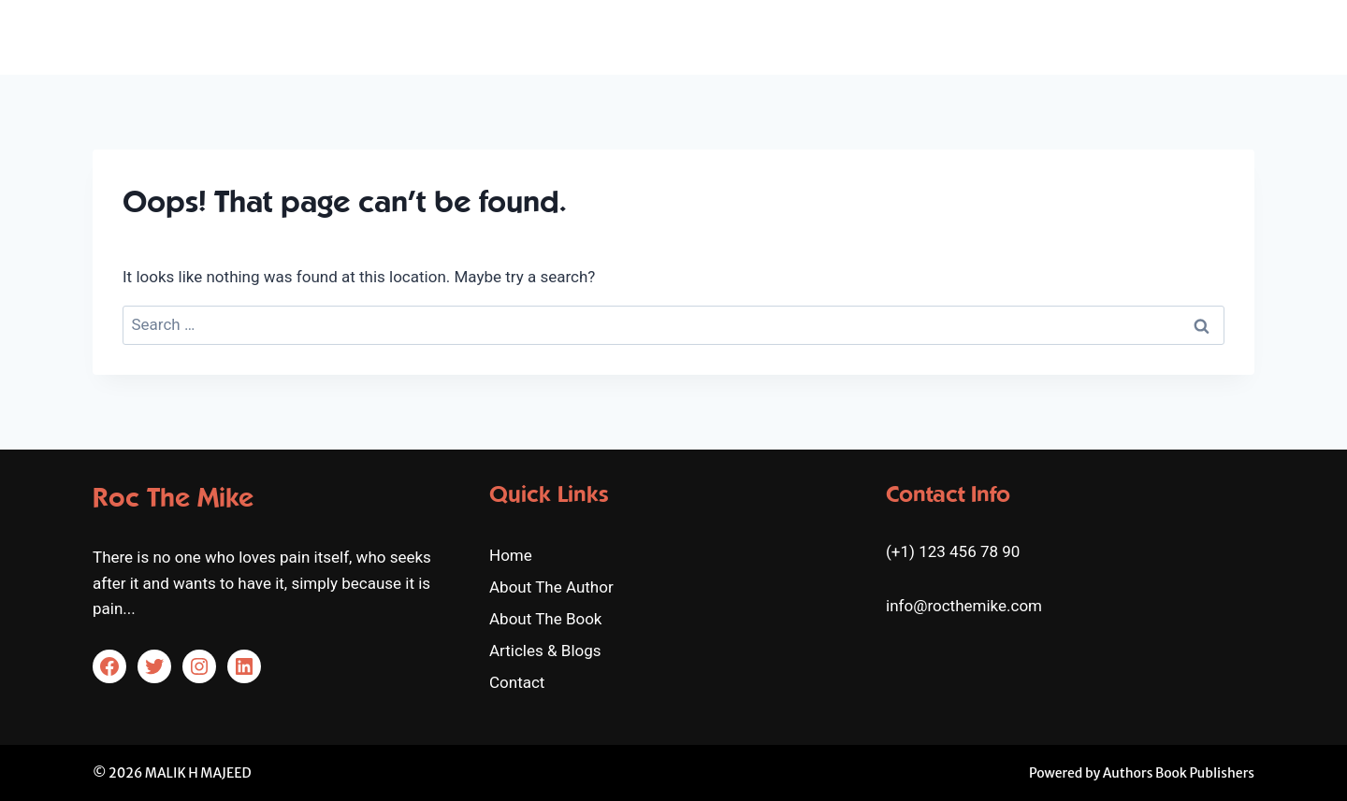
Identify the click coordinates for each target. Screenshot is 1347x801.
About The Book (979, 36)
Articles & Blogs (1113, 36)
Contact (1217, 36)
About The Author (833, 36)
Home (725, 36)
